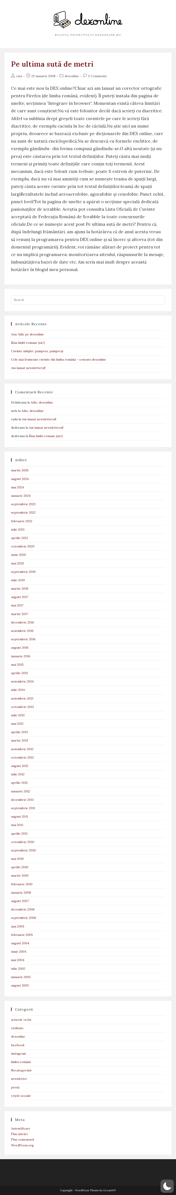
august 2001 (20, 985)
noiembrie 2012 (22, 749)
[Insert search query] (88, 300)
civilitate (17, 1028)
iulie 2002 (18, 969)
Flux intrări (19, 1134)
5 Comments (97, 76)
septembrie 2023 (23, 504)
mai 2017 (17, 605)
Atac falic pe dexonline (27, 334)
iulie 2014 (18, 690)
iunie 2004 (18, 952)
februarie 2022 (21, 521)
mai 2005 (17, 926)
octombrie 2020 (22, 546)
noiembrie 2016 (22, 631)
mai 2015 (17, 665)
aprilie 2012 (19, 783)
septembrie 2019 (23, 572)
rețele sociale (21, 1096)
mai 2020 (17, 563)
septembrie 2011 (23, 808)
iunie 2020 (18, 555)
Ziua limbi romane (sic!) (28, 343)
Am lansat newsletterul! (28, 368)
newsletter (19, 1079)
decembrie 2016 (22, 622)
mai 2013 (17, 724)
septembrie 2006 (23, 918)
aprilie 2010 (19, 867)
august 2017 (19, 597)
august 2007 (20, 901)
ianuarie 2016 (20, 656)
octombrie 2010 (22, 842)
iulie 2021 (18, 530)
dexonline (72, 76)
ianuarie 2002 (21, 977)
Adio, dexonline (42, 402)
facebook (18, 1045)
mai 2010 (17, 859)
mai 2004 (17, 960)
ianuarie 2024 (20, 496)
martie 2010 (19, 876)
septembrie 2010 (23, 850)
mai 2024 (17, 487)
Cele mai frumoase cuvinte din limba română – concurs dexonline (58, 359)
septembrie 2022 (23, 512)
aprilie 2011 (19, 834)
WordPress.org (22, 1145)
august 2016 (19, 648)
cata (19, 76)
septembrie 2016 (23, 639)
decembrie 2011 (22, 800)
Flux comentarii (22, 1139)
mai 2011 (17, 825)
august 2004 (20, 943)
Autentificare (20, 1128)
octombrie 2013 (22, 707)
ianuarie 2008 (21, 893)
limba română (21, 1062)
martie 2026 (19, 470)
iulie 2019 (18, 580)
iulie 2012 (18, 774)
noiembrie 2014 (22, 681)
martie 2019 (19, 589)
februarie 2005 (22, 935)
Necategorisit (21, 1070)
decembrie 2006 (23, 909)
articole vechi (21, 1020)
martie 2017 (19, 614)
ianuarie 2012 (20, 791)
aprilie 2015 (19, 673)
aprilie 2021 (19, 538)
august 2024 (20, 479)
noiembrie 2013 (22, 698)
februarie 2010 (21, 884)
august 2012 (19, 766)
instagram (18, 1053)
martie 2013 (19, 740)
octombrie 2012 (22, 757)
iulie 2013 (18, 715)
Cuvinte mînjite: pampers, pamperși (37, 351)
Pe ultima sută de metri (52, 64)
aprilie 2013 (19, 732)
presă (15, 1087)
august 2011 (19, 816)
